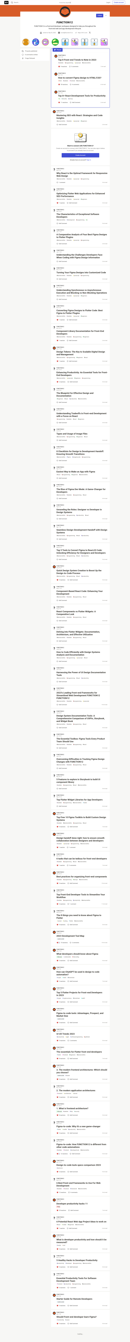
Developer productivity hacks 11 (72, 1203)
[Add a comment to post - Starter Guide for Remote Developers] (61, 1305)
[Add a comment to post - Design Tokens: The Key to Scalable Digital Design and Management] (61, 361)
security (64, 99)
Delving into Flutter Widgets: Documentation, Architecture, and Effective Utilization (78, 633)
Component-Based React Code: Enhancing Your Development (79, 592)
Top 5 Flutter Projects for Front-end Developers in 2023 (79, 994)
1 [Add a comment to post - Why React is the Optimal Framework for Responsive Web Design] (60, 182)
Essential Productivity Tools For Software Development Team (76, 1279)
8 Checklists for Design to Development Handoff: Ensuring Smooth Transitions (80, 452)
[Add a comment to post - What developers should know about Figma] (61, 960)
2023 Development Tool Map (70, 936)
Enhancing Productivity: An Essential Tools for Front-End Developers (82, 373)
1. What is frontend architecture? (72, 1108)
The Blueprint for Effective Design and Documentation (74, 394)
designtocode (76, 457)
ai (59, 99)
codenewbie (67, 957)
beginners (84, 121)
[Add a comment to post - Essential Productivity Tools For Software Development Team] (61, 1287)
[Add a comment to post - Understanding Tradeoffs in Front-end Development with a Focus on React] (62, 422)
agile (67, 1037)
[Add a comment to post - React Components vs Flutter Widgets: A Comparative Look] (62, 620)
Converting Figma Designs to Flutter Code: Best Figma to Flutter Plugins (79, 311)
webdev (60, 63)
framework (73, 1189)
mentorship (60, 1320)
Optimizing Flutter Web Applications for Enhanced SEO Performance (80, 195)
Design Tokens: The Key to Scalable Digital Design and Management (80, 353)
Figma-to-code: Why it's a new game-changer (78, 1126)
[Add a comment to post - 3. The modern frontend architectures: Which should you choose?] (61, 1079)
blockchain (71, 978)
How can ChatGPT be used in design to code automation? (77, 973)
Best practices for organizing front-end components (81, 876)
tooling (65, 921)
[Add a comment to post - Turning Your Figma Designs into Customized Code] (62, 279)
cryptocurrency (67, 998)
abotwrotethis (86, 63)
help (58, 1207)
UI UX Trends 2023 (65, 1034)
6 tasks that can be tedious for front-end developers (81, 858)
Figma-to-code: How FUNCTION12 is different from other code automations (81, 1145)
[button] (26, 42)
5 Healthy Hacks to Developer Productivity (76, 1260)
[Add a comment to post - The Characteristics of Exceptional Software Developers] (62, 223)
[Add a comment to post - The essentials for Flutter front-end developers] (61, 1058)
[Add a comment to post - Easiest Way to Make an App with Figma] (62, 478)
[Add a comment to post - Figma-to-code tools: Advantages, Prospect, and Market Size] (61, 1022)
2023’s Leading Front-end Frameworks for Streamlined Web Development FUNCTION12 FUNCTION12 (78, 695)
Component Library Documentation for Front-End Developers (80, 332)
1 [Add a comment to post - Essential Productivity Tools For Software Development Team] (71, 1288)
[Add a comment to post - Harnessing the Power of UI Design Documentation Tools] (62, 681)
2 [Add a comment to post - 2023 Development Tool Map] (74, 943)
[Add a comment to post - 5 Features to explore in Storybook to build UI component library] (62, 788)
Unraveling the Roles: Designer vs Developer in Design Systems (79, 511)
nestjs (59, 1245)
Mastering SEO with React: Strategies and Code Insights (79, 116)
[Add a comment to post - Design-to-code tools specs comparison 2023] (61, 1171)
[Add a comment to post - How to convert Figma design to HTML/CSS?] (63, 84)
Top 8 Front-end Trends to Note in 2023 (77, 60)
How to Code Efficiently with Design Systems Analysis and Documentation (78, 653)
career (68, 1076)
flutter (85, 803)
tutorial (59, 921)
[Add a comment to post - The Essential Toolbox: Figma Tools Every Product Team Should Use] (62, 748)
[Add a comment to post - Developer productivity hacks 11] (61, 1210)
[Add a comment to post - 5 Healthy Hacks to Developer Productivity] (61, 1267)
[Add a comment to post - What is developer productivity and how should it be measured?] (61, 1249)
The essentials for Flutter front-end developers (79, 1052)
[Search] (12, 2)
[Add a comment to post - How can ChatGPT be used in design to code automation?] (61, 981)
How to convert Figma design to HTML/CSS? (79, 78)
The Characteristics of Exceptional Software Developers (77, 215)
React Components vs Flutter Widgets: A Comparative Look (76, 612)
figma (69, 457)
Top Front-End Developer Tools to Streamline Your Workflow (80, 896)
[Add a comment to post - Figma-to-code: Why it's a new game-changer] (61, 1133)
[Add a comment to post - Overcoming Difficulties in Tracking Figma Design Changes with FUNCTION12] (62, 768)
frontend (72, 81)
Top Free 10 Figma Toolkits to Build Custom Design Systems (81, 818)
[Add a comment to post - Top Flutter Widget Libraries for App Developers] (62, 806)
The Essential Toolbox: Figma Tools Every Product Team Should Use (80, 740)
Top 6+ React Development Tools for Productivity (81, 96)
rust (63, 1245)
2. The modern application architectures (75, 1090)
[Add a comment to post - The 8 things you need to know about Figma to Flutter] (61, 924)
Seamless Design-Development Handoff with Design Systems (81, 531)
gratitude (87, 1037)
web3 (64, 978)
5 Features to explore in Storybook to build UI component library (78, 780)
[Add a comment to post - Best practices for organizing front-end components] (61, 883)
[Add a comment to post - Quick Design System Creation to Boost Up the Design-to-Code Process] (61, 580)
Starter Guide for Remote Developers (74, 1299)
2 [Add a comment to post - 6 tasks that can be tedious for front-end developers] (71, 865)
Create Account (80, 155)
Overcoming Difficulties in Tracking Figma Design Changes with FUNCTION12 (80, 760)
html (60, 81)
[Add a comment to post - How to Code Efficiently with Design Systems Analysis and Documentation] (62, 661)
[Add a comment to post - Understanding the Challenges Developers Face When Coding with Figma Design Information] (62, 261)
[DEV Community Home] (6, 2)
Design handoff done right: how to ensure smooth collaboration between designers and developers (80, 839)
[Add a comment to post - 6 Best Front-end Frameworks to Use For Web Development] (61, 1192)
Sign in (89, 160)
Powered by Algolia (65, 2)
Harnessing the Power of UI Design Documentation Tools (81, 673)
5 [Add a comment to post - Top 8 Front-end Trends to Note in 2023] (73, 66)
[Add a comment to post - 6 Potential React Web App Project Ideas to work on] (61, 1228)
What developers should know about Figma (77, 954)
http (71, 1111)
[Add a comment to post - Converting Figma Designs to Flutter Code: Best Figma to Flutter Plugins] (61, 319)
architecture (67, 1093)
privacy (70, 99)
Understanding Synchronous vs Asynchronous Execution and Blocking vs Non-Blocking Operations (81, 291)
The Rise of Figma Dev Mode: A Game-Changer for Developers (81, 490)
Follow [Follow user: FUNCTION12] (100, 15)
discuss (59, 957)
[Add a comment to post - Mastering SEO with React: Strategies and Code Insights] (62, 124)
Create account (119, 2)
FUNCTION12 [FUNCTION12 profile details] (62, 55)
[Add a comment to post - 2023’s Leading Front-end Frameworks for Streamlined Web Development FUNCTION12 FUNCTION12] (62, 704)
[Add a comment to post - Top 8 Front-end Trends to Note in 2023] (62, 66)
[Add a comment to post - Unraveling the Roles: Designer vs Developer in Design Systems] (62, 518)
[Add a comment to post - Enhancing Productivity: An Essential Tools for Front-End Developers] (61, 381)
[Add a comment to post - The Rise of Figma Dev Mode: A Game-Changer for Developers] (62, 498)
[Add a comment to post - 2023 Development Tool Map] (62, 942)
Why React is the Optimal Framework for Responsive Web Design (81, 174)
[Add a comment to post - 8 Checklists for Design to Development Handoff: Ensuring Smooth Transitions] (62, 460)
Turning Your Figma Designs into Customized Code (81, 272)
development (71, 220)
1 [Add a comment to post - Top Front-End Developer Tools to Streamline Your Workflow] (71, 904)
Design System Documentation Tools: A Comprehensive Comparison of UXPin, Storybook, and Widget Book (80, 718)
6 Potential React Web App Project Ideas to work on (81, 1221)
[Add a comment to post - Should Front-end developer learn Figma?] (61, 1323)
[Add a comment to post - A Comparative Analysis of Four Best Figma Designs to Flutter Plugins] (62, 243)
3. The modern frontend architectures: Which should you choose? (81, 1071)
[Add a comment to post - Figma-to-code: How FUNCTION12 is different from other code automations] (62, 1153)
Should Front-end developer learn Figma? (76, 1317)
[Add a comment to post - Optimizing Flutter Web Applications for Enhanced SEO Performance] (61, 203)
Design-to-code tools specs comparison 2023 (78, 1165)
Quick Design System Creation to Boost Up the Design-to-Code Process (78, 571)
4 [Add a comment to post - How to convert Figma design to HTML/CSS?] (74, 84)
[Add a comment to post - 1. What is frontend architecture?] (61, 1115)
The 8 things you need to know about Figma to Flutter (78, 916)
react (86, 357)
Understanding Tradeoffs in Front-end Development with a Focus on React (81, 414)
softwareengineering (76, 1037)
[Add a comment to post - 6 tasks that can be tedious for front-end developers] (61, 865)
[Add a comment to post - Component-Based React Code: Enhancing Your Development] (62, 600)
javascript (77, 63)
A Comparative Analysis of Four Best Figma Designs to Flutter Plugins (81, 236)
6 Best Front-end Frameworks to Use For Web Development (78, 1184)
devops (75, 880)
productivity (73, 399)
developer (68, 1263)
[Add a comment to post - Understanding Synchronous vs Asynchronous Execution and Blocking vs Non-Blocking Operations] (62, 299)
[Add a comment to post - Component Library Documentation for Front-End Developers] (61, 340)
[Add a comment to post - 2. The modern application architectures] (61, 1097)
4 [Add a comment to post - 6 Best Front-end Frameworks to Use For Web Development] (72, 1192)
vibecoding (75, 957)
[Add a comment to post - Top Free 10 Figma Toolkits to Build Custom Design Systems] (61, 826)
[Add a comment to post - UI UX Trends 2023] (61, 1040)
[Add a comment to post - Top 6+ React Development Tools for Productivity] (63, 102)
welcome (60, 1168)
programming (69, 63)
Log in (108, 2)
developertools (74, 1150)
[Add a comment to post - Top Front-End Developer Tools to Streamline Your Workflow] (61, 904)
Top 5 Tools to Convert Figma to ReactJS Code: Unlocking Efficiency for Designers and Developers (81, 551)
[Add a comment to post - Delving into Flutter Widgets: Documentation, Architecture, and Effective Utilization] (62, 641)
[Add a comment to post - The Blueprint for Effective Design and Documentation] (62, 402)
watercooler (60, 939)
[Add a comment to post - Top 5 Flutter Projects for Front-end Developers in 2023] (61, 1002)
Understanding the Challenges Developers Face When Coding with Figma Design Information (79, 256)
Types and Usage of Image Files (71, 433)
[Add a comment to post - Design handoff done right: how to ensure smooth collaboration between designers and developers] (61, 847)
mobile (64, 1129)
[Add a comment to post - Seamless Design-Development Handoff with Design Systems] (62, 539)
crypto (59, 978)
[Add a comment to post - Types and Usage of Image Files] (62, 440)
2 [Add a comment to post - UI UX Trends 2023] (72, 1040)
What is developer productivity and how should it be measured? (81, 1241)
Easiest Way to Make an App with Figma (75, 471)
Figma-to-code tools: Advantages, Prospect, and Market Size (79, 1014)
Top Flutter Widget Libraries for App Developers (79, 799)
